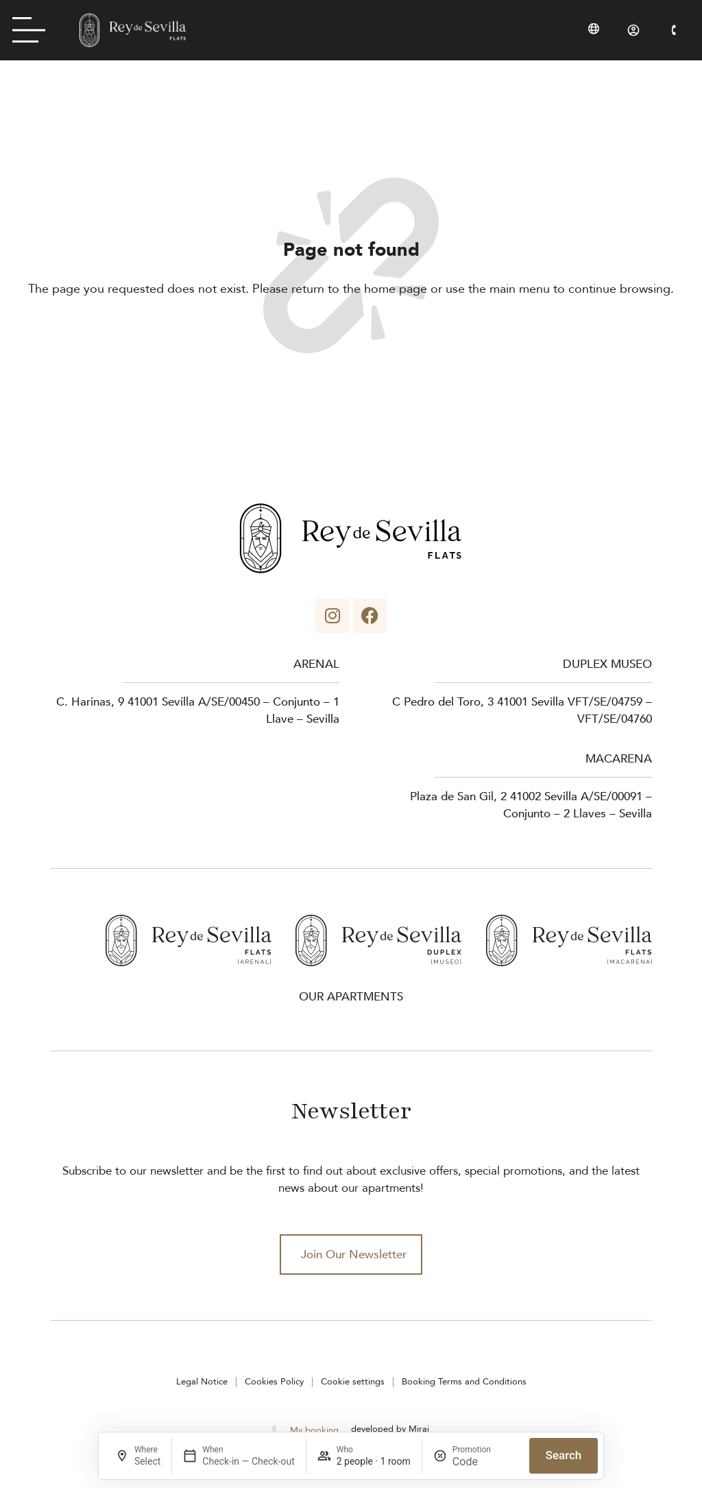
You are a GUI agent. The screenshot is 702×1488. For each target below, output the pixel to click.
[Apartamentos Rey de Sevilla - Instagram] (332, 616)
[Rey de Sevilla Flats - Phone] (673, 30)
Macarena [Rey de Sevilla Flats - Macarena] (618, 759)
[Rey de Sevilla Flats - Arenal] (188, 940)
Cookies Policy (274, 1382)
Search (563, 1455)
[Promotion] (485, 1461)
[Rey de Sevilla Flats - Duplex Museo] (378, 940)
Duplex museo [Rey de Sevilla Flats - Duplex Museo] (607, 664)
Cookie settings (353, 1382)
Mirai (419, 1429)
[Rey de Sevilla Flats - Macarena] (569, 940)
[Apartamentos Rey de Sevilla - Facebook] (370, 616)
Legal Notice (202, 1382)
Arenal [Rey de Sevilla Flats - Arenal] (316, 664)
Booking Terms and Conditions (464, 1382)
